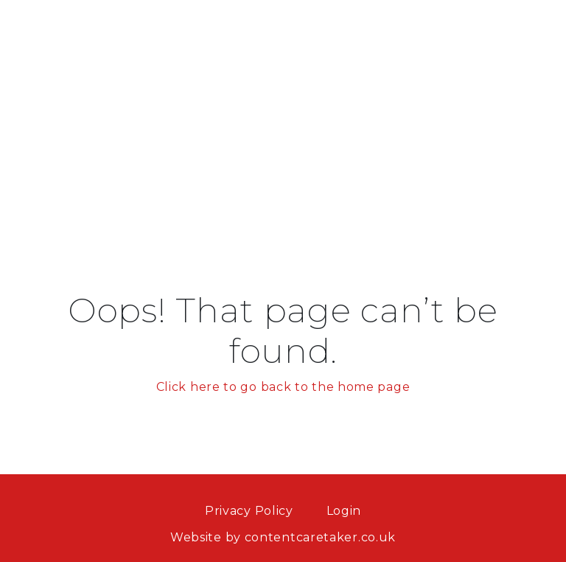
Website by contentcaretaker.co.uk (283, 537)
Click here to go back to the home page (283, 387)
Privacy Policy (249, 511)
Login (344, 511)
